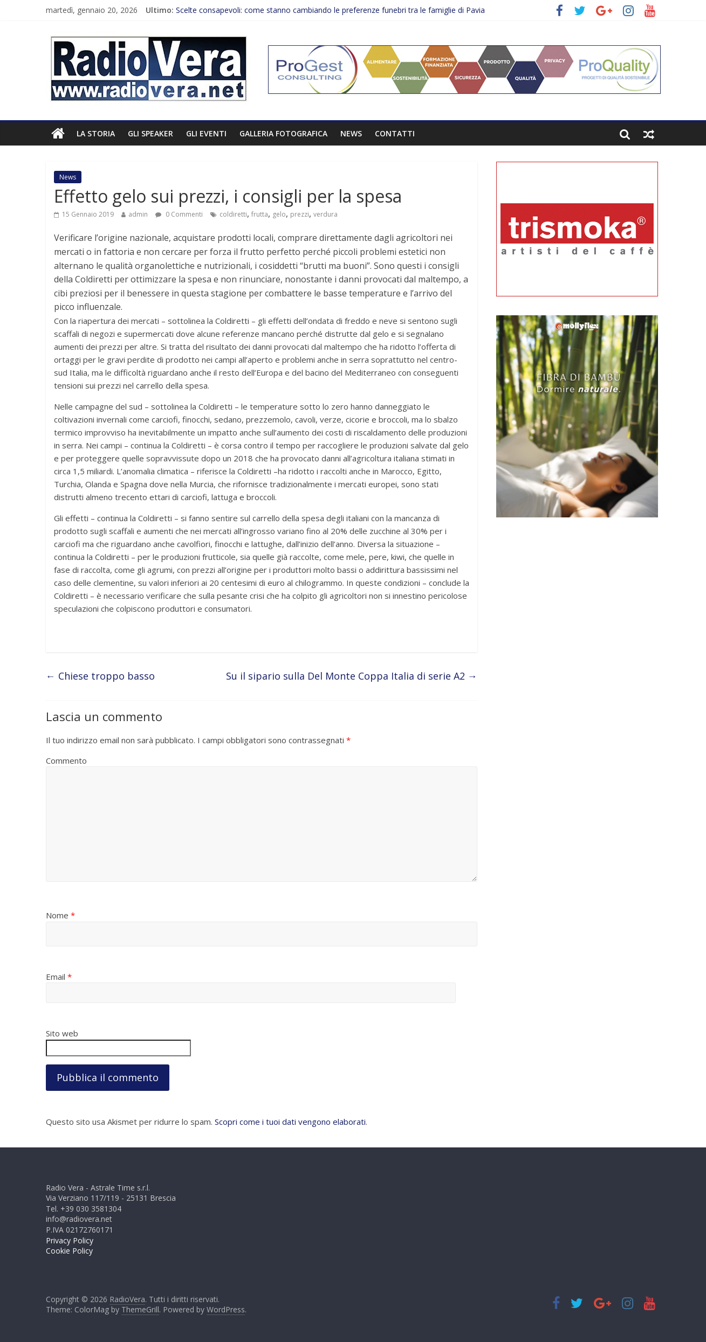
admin (138, 214)
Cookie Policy (69, 1251)
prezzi (299, 214)
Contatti (395, 133)
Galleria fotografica (283, 133)
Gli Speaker (150, 133)
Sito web (62, 1033)
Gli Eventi (206, 133)
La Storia (96, 133)
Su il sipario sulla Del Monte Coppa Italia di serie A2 (351, 675)
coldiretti (233, 214)
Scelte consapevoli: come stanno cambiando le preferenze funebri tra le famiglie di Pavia (330, 10)
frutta (259, 214)
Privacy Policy (69, 1240)
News (351, 133)
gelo (279, 214)
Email (59, 976)
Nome (60, 915)
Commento (66, 760)
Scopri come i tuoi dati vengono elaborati (290, 1121)
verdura (325, 214)
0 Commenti (179, 214)
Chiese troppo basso (100, 675)
